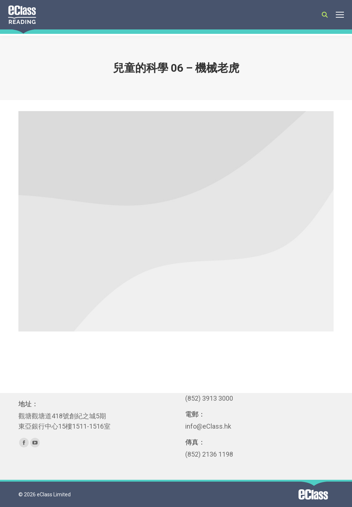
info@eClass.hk (208, 426)
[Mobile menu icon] (340, 15)
